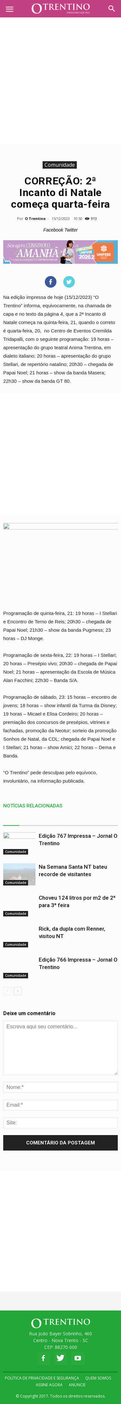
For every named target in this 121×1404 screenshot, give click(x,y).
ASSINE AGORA (49, 1385)
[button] (112, 8)
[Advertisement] (60, 81)
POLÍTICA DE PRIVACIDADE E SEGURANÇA (42, 1378)
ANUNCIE (77, 1385)
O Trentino (35, 218)
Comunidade (60, 164)
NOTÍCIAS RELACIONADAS (32, 806)
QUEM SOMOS (98, 1378)
